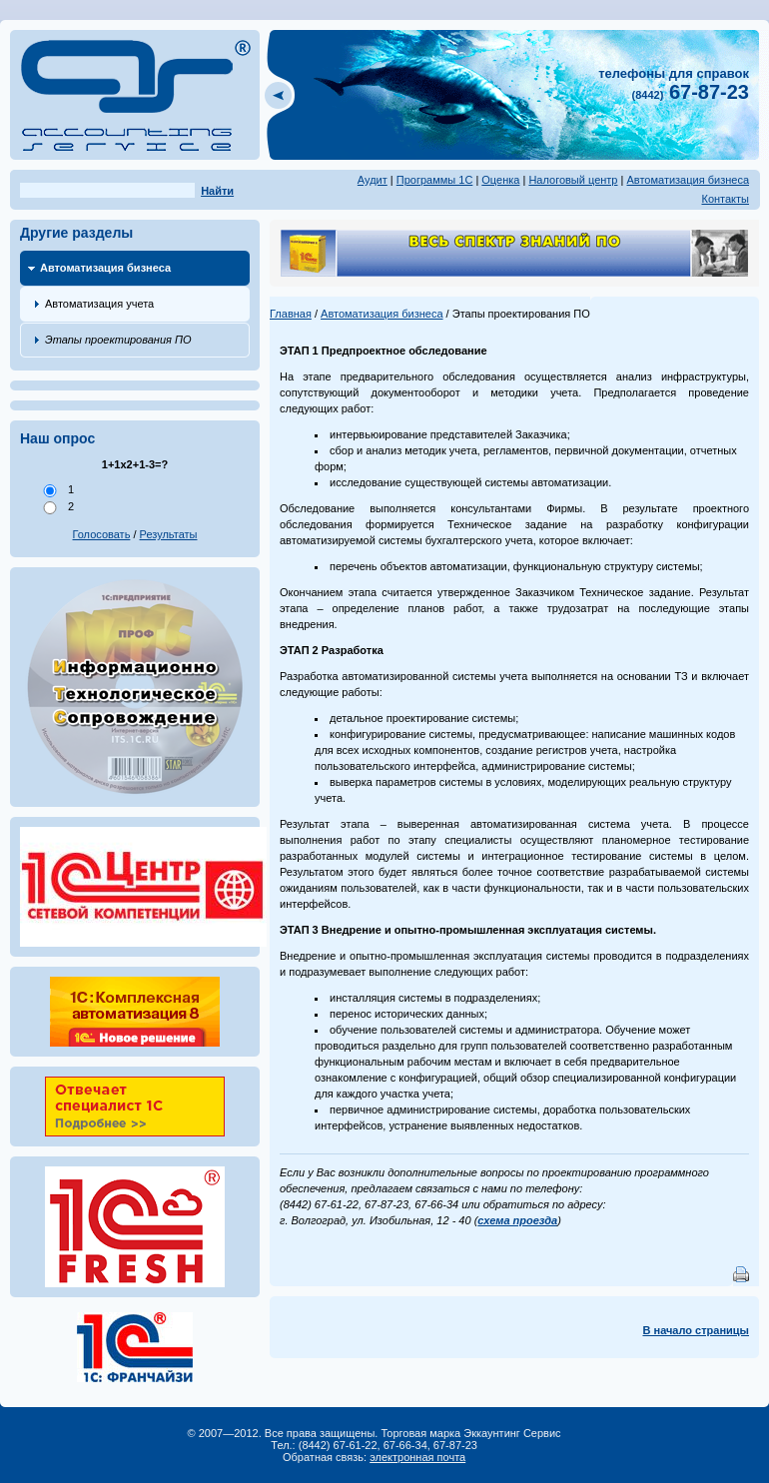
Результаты (169, 534)
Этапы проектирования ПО (118, 340)
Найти (217, 191)
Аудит (372, 180)
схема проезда (517, 1220)
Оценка (500, 180)
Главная (291, 314)
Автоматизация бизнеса (687, 180)
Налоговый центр (572, 180)
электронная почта (417, 1457)
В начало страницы (695, 1330)
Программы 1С (434, 180)
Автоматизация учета (99, 304)
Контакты (725, 199)
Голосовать (102, 534)
